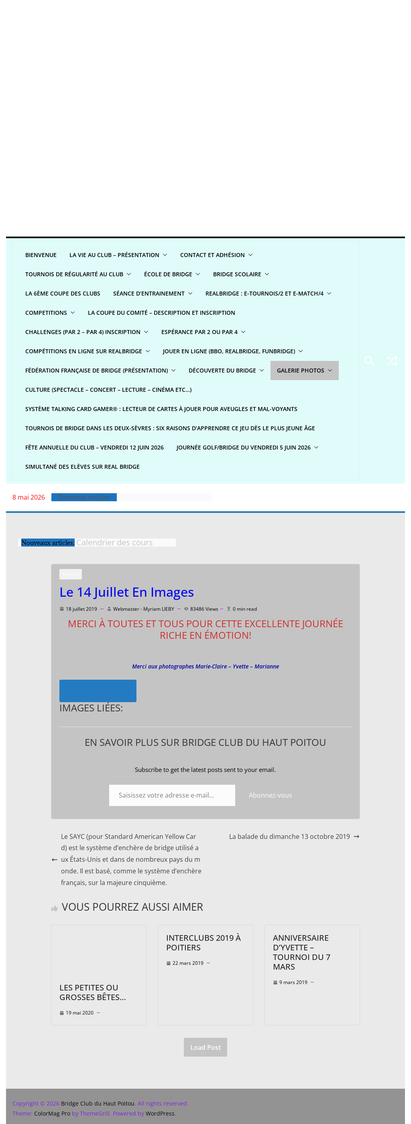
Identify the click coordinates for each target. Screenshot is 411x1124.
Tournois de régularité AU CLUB (74, 274)
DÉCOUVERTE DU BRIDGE (225, 370)
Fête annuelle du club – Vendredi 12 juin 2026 (94, 447)
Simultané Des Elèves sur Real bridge (82, 466)
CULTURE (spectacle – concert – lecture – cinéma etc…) (110, 389)
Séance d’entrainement (148, 293)
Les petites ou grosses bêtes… (92, 992)
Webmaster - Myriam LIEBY (143, 609)
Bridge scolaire (237, 274)
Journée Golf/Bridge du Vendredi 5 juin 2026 (244, 447)
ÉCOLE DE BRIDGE (169, 274)
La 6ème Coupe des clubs (62, 293)
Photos (71, 574)
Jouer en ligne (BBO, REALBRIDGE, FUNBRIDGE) (229, 351)
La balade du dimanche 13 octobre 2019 (294, 836)
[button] (164, 255)
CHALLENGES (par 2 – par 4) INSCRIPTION (82, 332)
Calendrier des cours (114, 542)
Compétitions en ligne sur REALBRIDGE (83, 351)
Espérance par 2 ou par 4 (198, 332)
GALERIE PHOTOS (303, 370)
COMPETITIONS (46, 312)
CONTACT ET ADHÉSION (214, 255)
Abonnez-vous (270, 795)
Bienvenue (41, 255)
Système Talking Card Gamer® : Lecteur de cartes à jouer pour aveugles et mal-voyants (163, 409)
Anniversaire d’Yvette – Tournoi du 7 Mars (312, 947)
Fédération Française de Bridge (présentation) (97, 370)
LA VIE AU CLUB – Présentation (114, 255)
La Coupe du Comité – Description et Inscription (163, 312)
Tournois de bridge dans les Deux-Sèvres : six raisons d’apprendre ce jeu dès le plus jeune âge (170, 428)
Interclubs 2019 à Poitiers (203, 942)
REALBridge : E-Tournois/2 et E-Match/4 (266, 293)
